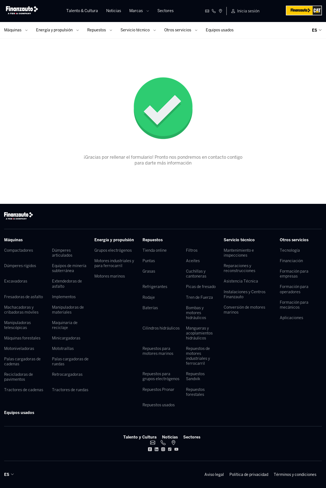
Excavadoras (15, 281)
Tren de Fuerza (199, 297)
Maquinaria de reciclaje (65, 325)
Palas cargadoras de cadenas (22, 361)
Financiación (291, 260)
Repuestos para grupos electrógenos (161, 376)
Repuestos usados (159, 404)
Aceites (193, 260)
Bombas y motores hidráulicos (196, 312)
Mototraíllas (63, 348)
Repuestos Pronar (158, 389)
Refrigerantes (155, 286)
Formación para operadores (294, 289)
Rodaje (149, 297)
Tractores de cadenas (23, 389)
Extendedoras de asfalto (67, 284)
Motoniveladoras (19, 348)
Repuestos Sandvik (195, 376)
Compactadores (18, 250)
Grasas (149, 271)
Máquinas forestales (22, 338)
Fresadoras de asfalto (23, 296)
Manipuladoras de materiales (68, 310)
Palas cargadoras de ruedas (70, 361)
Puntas (149, 260)
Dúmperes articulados (62, 253)
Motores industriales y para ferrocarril (114, 263)
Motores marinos (109, 276)
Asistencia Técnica (241, 281)
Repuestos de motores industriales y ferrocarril (198, 356)
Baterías (150, 307)
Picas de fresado (201, 286)
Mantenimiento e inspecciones (239, 253)
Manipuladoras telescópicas (17, 325)
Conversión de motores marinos (244, 310)
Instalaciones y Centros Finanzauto (244, 294)
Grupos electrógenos (113, 250)
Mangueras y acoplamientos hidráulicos (199, 333)
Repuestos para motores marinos (158, 351)
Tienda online (155, 250)
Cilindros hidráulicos (161, 328)
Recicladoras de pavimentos (18, 377)
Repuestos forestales (195, 392)
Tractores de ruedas (70, 389)
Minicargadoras (66, 338)
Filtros (192, 250)
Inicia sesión (248, 11)
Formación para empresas (294, 274)
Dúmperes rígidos (20, 265)
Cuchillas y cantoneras (196, 274)
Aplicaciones (291, 317)
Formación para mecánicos (294, 305)
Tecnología (290, 250)
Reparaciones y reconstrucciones (239, 268)
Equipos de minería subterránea (69, 268)
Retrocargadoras (67, 374)
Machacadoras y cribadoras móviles (21, 310)
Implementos (64, 296)
